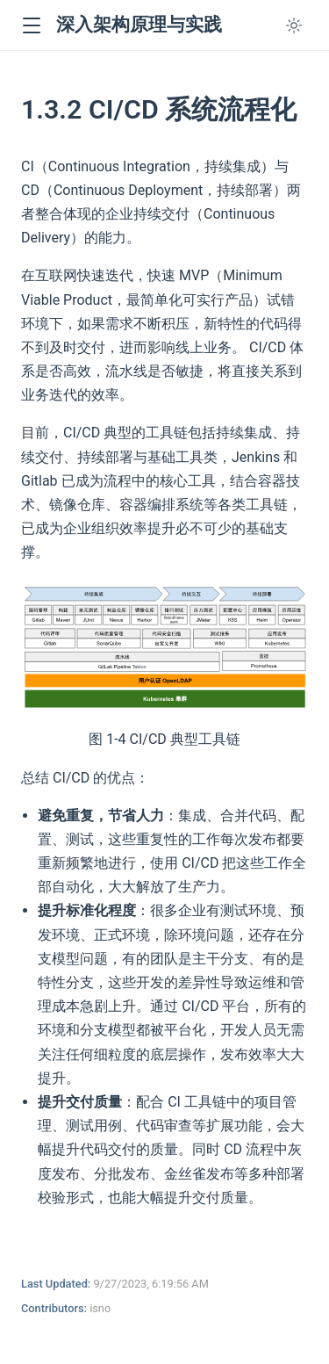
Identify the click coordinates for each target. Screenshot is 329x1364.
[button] (31, 26)
